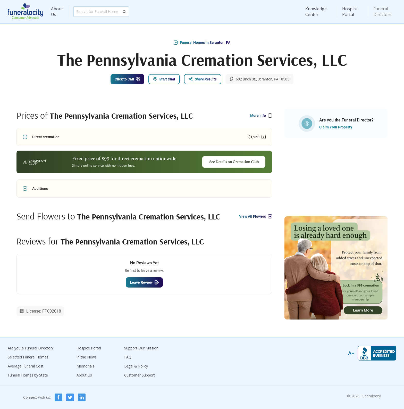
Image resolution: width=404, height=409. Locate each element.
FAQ (127, 357)
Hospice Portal (350, 11)
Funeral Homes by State (28, 375)
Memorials (85, 366)
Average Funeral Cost (26, 366)
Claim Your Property (335, 127)
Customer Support (139, 375)
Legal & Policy (136, 366)
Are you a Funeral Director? (30, 348)
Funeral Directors (382, 11)
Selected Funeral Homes (28, 357)
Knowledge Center (316, 11)
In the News (87, 357)
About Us (57, 11)
